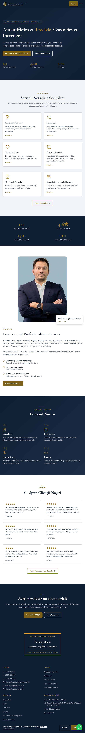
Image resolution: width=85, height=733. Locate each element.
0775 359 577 (9, 675)
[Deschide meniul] (80, 3)
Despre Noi (7, 700)
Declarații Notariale (51, 688)
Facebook (49, 713)
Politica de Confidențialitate (12, 716)
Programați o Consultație (16, 53)
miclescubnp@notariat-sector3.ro (16, 682)
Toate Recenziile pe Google (42, 571)
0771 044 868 (9, 678)
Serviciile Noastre (42, 53)
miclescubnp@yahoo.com (13, 685)
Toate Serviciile (42, 203)
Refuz (64, 728)
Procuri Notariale (50, 684)
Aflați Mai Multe (13, 383)
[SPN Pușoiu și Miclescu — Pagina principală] (18, 4)
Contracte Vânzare (51, 672)
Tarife (5, 704)
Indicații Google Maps (52, 709)
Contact (5, 712)
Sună (73, 4)
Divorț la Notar (49, 680)
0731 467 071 (33, 615)
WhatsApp (53, 615)
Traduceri (6, 708)
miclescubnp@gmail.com (13, 689)
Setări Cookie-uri (9, 719)
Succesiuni (48, 676)
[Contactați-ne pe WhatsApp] (79, 727)
